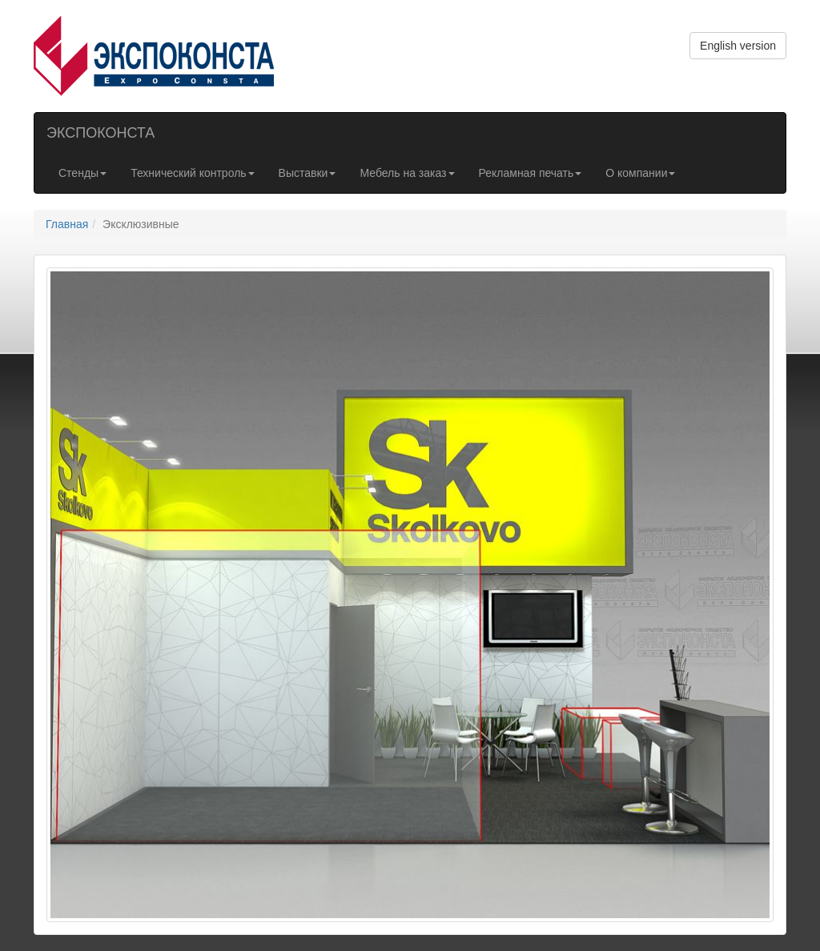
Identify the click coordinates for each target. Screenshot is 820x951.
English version (738, 45)
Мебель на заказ (407, 173)
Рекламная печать (530, 173)
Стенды (82, 173)
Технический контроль (192, 173)
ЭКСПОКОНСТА (100, 133)
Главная (67, 224)
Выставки (307, 173)
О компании (640, 173)
